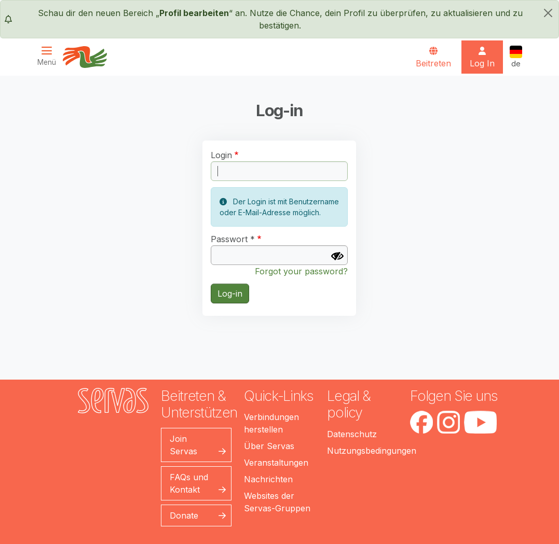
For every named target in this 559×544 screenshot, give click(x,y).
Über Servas (269, 446)
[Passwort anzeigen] (337, 256)
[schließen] (548, 13)
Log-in (229, 293)
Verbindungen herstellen (271, 423)
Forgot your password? (301, 271)
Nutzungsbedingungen (371, 450)
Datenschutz (352, 434)
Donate (184, 515)
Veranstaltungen (276, 462)
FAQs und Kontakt (189, 483)
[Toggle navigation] (50, 56)
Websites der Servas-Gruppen (277, 502)
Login (221, 155)
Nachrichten (268, 479)
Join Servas (183, 445)
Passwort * (233, 239)
